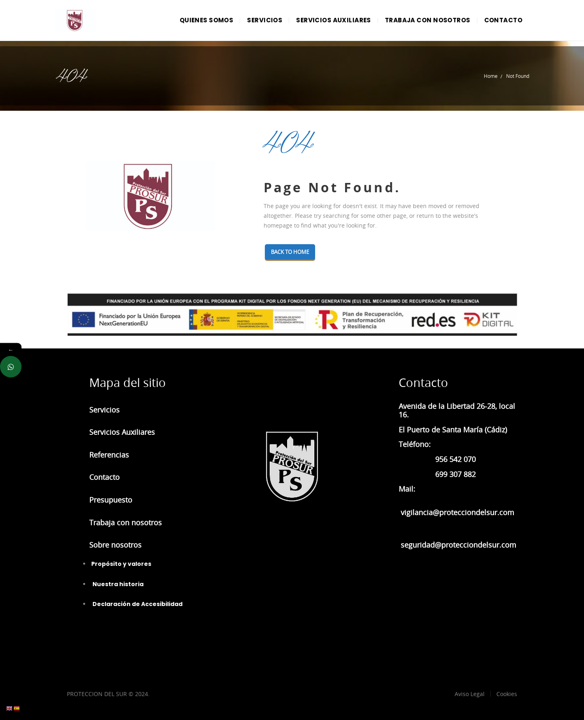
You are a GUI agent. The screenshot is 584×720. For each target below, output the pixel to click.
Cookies (506, 694)
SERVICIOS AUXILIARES (333, 20)
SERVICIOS (264, 20)
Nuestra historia (117, 584)
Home (491, 76)
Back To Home (293, 252)
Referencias (109, 455)
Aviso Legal (470, 694)
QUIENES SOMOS (207, 20)
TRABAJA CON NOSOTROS (427, 20)
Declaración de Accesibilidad (136, 604)
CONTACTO (503, 20)
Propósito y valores (121, 564)
